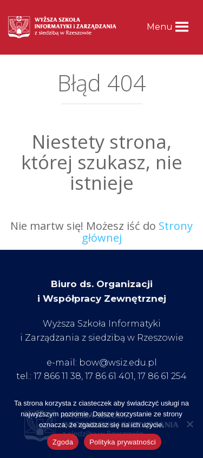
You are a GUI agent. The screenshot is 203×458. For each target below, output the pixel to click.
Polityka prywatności (122, 442)
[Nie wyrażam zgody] (189, 424)
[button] (160, 27)
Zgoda (63, 442)
